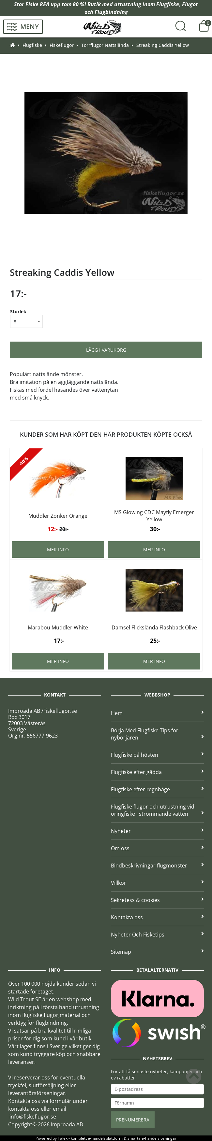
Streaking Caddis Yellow (162, 45)
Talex (63, 1138)
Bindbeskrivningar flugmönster (157, 865)
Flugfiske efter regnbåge (157, 789)
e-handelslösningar (159, 1138)
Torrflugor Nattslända (105, 45)
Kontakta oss (157, 917)
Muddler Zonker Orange (57, 515)
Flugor (190, 4)
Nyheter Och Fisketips (157, 934)
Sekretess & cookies (157, 900)
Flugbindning (111, 12)
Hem (157, 713)
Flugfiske (167, 4)
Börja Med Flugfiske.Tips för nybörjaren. (157, 734)
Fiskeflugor (62, 45)
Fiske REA (37, 4)
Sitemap (157, 951)
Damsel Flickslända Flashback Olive (154, 627)
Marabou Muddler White (58, 627)
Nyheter (157, 831)
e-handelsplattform (105, 1138)
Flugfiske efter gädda (157, 772)
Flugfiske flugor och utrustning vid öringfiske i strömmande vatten (157, 810)
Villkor (157, 882)
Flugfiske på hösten (157, 754)
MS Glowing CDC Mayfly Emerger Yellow (154, 516)
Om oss (157, 848)
